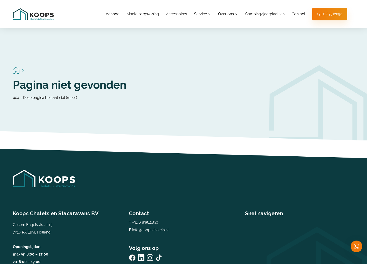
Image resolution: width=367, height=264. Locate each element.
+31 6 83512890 (330, 14)
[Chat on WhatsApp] (356, 246)
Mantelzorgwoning (143, 14)
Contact (298, 14)
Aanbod (113, 14)
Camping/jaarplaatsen (265, 14)
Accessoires (176, 14)
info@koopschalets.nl (149, 230)
